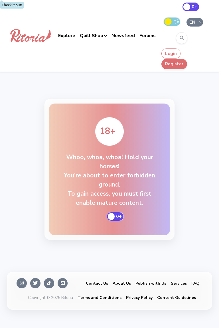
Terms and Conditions (99, 297)
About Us (122, 283)
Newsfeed (123, 36)
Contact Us (97, 283)
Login (171, 53)
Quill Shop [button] (91, 36)
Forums (147, 36)
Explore (66, 36)
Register (174, 64)
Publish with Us (150, 283)
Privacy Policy (139, 297)
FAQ (195, 283)
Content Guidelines (176, 297)
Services (179, 283)
